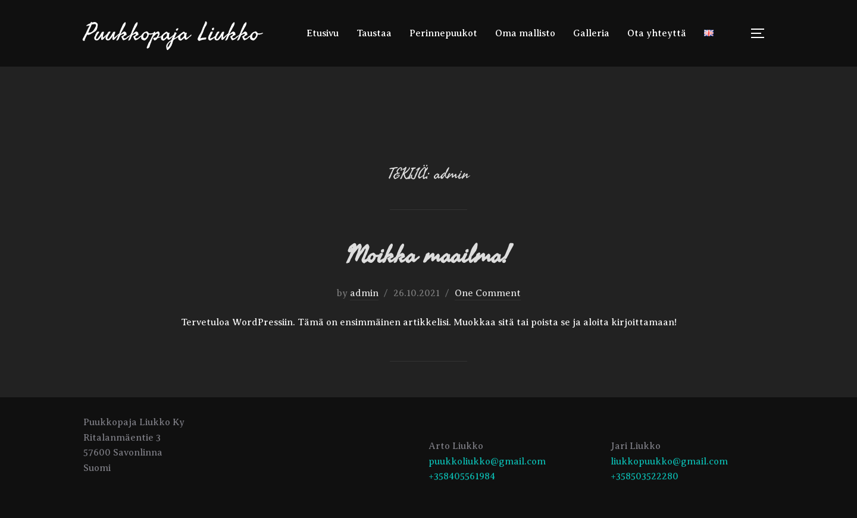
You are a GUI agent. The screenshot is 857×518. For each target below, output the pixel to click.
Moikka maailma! (428, 255)
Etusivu (322, 33)
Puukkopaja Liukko (172, 33)
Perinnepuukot (443, 33)
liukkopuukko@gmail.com (669, 461)
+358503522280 (644, 476)
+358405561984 (461, 476)
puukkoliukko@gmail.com (487, 461)
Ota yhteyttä (656, 33)
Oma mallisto (525, 33)
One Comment (488, 293)
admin (364, 293)
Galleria (591, 33)
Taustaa (374, 33)
